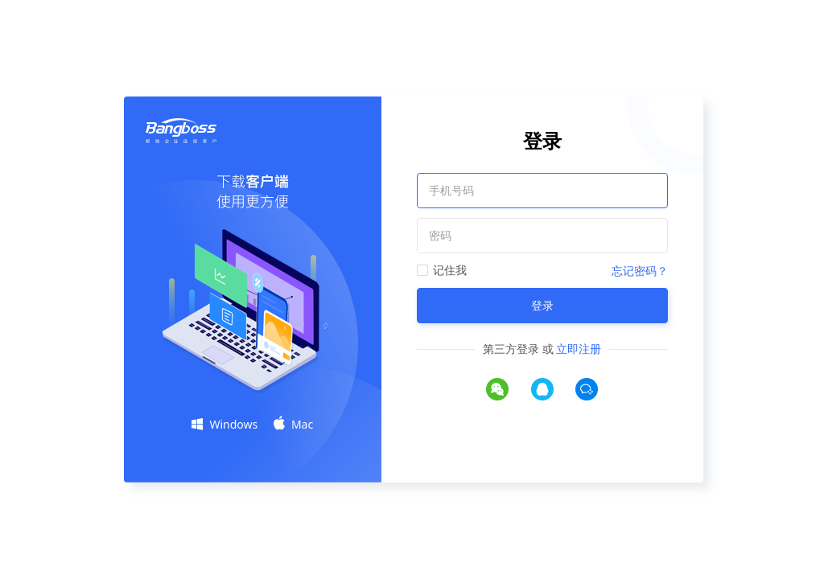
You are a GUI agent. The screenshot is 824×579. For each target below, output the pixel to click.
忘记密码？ (640, 270)
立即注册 (578, 348)
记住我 (450, 269)
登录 (542, 305)
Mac (293, 424)
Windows (225, 424)
